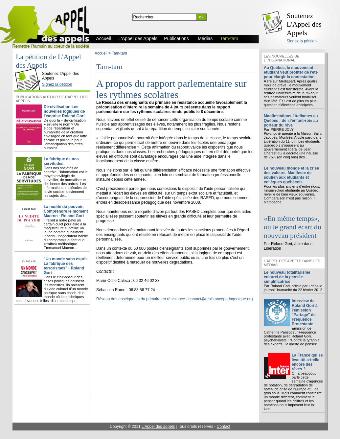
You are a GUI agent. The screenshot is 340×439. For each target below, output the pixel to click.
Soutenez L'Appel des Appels (304, 24)
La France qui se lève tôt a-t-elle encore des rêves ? (307, 362)
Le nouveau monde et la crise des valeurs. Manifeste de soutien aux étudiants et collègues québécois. (291, 175)
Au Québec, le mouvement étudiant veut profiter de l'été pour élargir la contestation (291, 72)
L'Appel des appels (158, 426)
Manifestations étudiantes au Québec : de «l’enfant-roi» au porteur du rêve (291, 120)
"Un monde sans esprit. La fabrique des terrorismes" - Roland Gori (66, 266)
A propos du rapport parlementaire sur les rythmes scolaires (171, 89)
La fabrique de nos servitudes (61, 161)
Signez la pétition (302, 41)
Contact (223, 426)
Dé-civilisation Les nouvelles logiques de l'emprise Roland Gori (64, 111)
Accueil (101, 53)
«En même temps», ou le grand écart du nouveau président (292, 227)
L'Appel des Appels (29, 68)
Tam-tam (119, 53)
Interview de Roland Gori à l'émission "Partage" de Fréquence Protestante (305, 312)
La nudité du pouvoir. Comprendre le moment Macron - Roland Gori (66, 211)
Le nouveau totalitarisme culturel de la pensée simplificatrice (287, 277)
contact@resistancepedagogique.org (221, 299)
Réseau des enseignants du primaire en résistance (140, 299)
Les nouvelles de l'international (281, 58)
